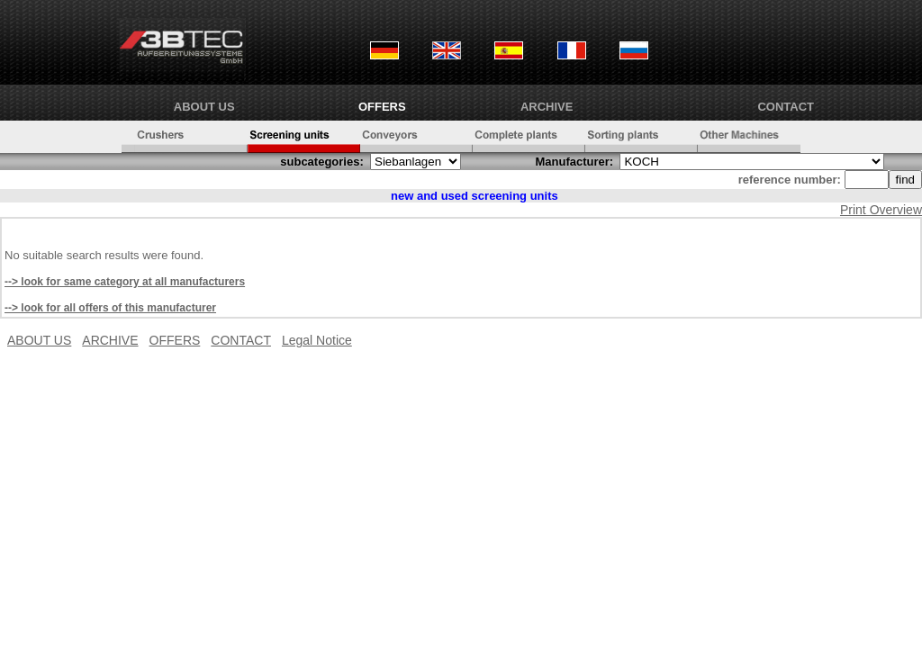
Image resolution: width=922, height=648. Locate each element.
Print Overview (881, 209)
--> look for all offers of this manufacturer (110, 308)
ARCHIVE (547, 106)
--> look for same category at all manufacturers (125, 281)
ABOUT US (204, 106)
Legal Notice (317, 340)
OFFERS (382, 106)
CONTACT (785, 106)
